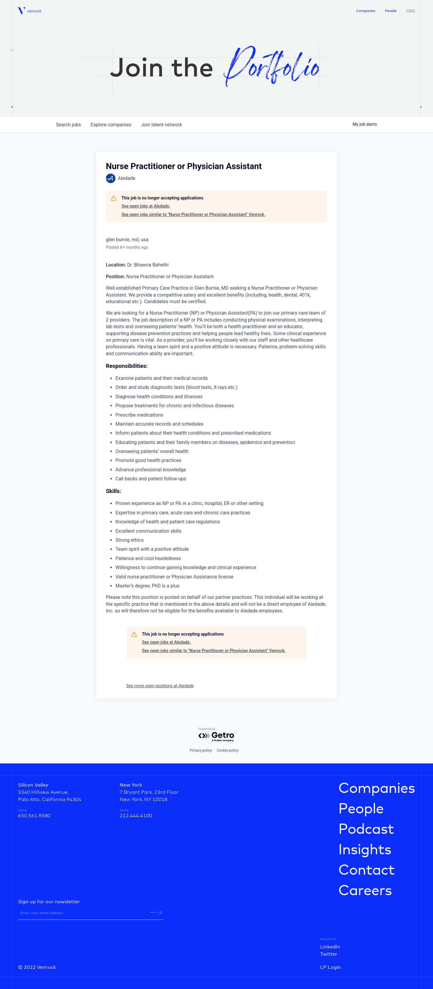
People (391, 11)
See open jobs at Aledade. (145, 206)
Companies (365, 11)
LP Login (330, 967)
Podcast (366, 829)
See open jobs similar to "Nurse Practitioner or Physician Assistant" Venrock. (193, 214)
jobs (68, 125)
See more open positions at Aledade (160, 685)
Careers (365, 891)
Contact (366, 870)
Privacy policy (201, 750)
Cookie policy (227, 750)
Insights (364, 850)
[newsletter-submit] (156, 912)
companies (111, 125)
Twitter (328, 954)
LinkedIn (330, 946)
